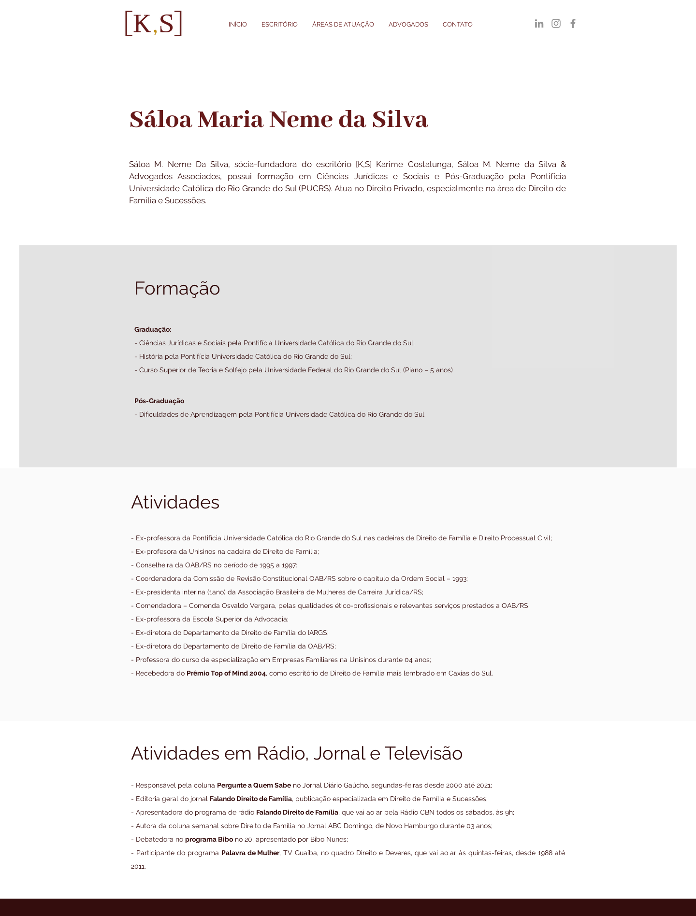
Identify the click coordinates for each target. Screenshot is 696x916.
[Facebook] (573, 23)
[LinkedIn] (539, 23)
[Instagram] (556, 23)
